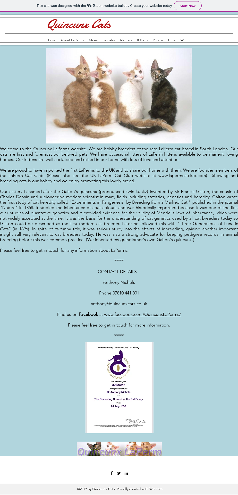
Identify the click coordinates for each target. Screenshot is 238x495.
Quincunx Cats (78, 24)
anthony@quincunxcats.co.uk (119, 303)
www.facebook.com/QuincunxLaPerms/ (142, 314)
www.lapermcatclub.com (182, 175)
